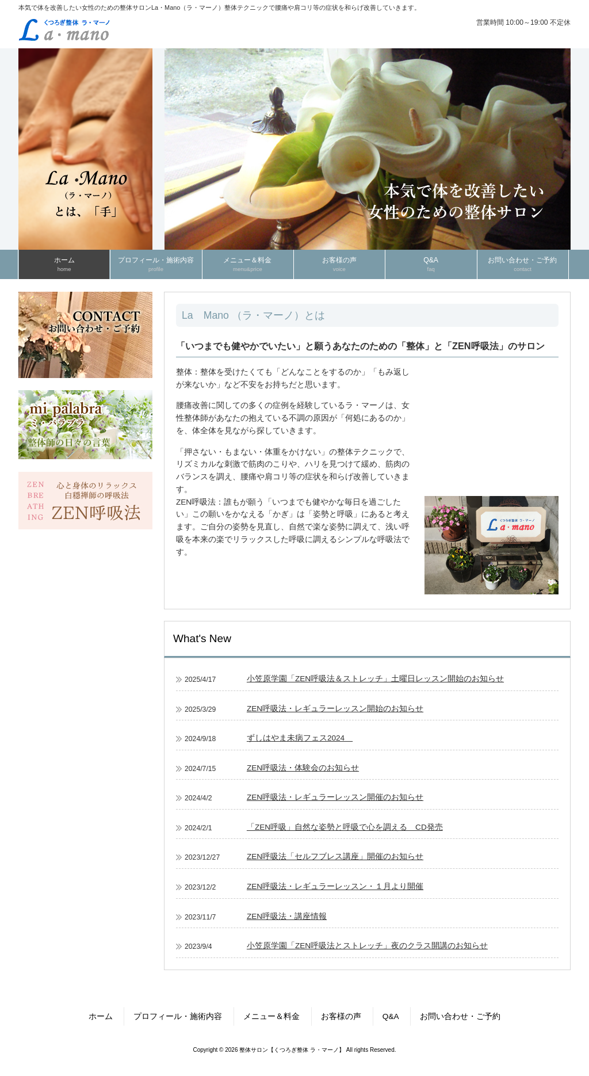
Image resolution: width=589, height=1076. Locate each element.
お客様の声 (341, 1016)
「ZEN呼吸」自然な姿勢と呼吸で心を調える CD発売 (345, 827)
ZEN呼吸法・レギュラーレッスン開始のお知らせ (335, 708)
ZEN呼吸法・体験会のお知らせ (303, 768)
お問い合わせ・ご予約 (460, 1016)
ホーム (101, 1016)
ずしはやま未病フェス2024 (300, 738)
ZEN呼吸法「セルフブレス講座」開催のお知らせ (335, 856)
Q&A (391, 1016)
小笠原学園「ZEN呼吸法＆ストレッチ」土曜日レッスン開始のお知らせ (375, 678)
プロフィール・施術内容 (177, 1016)
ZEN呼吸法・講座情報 (287, 916)
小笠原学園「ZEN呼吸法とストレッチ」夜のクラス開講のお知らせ (367, 945)
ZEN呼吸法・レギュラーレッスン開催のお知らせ (335, 797)
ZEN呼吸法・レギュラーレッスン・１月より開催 (335, 886)
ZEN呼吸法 (196, 502)
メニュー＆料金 (271, 1016)
